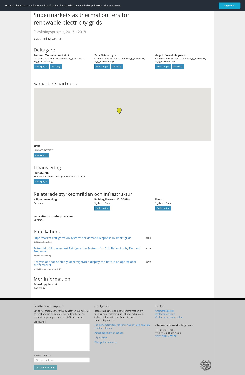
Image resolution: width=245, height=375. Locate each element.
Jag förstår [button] (229, 5)
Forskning (56, 66)
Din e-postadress (42, 355)
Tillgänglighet (101, 337)
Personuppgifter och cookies (108, 332)
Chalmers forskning (165, 313)
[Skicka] (45, 367)
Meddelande (39, 322)
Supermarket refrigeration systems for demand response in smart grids (82, 238)
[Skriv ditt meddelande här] (62, 337)
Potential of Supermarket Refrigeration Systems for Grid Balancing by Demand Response (87, 249)
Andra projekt (41, 66)
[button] (119, 111)
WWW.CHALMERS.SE (165, 336)
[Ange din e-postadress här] (62, 360)
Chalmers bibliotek (164, 310)
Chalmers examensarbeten (168, 317)
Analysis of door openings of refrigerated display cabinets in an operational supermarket (85, 263)
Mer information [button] (112, 5)
